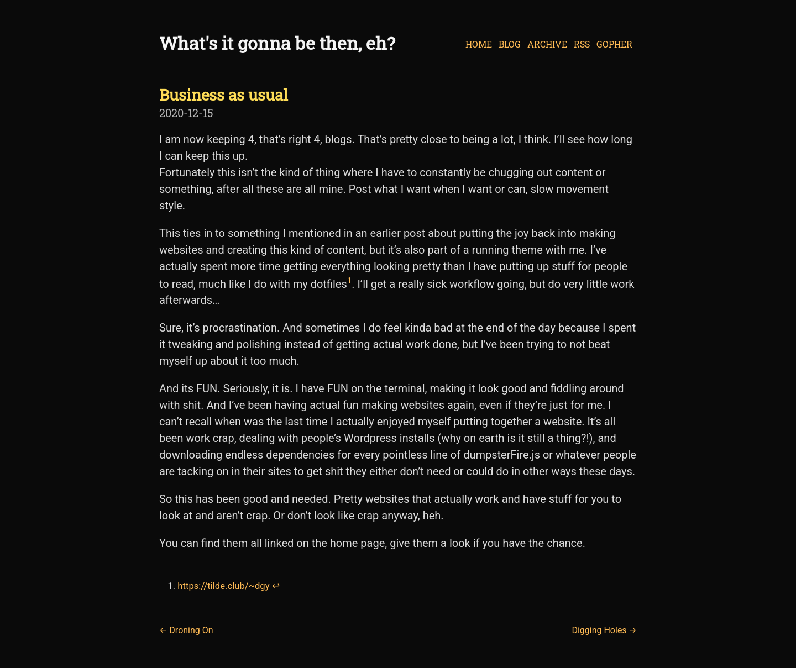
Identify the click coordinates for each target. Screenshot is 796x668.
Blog (510, 44)
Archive (547, 44)
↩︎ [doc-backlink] (276, 586)
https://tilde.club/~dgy (223, 586)
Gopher (614, 44)
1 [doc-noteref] (349, 281)
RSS (582, 44)
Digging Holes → (604, 630)
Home (478, 44)
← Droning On (186, 630)
